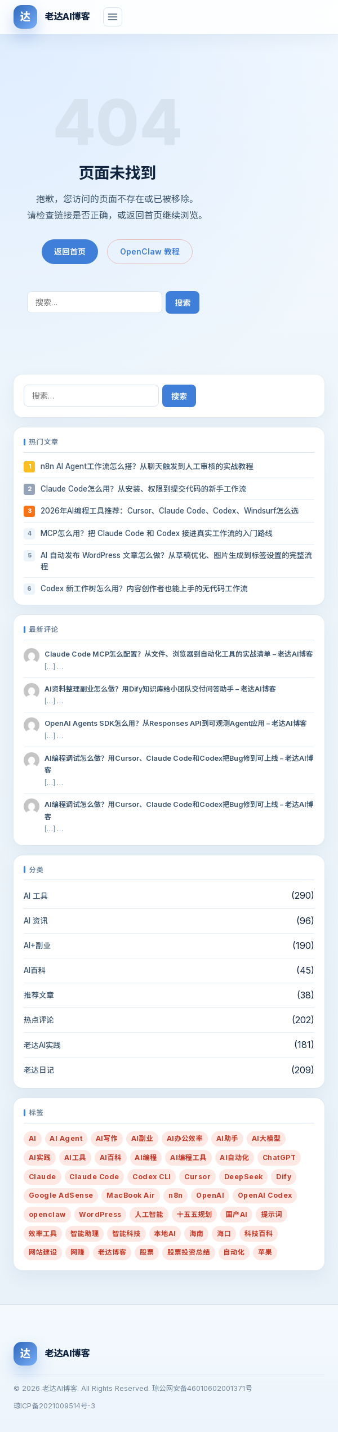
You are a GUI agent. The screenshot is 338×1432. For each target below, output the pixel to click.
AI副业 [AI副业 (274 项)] (142, 1138)
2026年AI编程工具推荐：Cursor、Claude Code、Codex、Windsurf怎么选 (170, 510)
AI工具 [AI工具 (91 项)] (75, 1157)
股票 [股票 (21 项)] (147, 1252)
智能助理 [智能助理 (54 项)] (84, 1233)
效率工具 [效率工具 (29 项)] (43, 1233)
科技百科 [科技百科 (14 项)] (258, 1233)
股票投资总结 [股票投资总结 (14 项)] (188, 1252)
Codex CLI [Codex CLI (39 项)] (151, 1176)
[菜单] (112, 16)
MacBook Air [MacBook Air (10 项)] (130, 1195)
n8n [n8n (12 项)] (175, 1195)
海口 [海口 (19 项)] (224, 1233)
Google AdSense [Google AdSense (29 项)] (61, 1195)
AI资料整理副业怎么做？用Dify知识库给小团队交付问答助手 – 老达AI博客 (160, 689)
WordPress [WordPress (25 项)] (100, 1214)
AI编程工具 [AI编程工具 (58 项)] (188, 1157)
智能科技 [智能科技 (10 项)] (126, 1233)
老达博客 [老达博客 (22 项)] (112, 1252)
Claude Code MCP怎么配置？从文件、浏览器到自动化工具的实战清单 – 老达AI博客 (179, 654)
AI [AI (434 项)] (33, 1138)
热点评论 (39, 1019)
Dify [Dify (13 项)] (283, 1176)
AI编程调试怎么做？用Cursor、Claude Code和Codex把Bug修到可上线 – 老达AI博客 (179, 764)
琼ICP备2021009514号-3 (54, 1406)
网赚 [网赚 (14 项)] (77, 1252)
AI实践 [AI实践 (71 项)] (40, 1157)
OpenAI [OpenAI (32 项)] (210, 1195)
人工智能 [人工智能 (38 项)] (149, 1214)
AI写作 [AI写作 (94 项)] (107, 1138)
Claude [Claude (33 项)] (42, 1176)
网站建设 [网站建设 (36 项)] (43, 1252)
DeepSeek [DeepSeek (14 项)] (243, 1176)
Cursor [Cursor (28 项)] (197, 1176)
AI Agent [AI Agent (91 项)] (66, 1138)
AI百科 (35, 970)
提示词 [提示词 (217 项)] (271, 1214)
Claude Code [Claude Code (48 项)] (94, 1176)
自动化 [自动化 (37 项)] (233, 1252)
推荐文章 (39, 995)
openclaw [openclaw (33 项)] (47, 1214)
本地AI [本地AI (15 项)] (165, 1233)
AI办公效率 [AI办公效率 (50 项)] (185, 1138)
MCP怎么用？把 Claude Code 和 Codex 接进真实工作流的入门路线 (157, 533)
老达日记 (39, 1069)
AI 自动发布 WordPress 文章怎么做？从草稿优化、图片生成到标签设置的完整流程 (176, 561)
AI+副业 (37, 945)
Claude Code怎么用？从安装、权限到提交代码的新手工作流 (143, 488)
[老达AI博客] (52, 17)
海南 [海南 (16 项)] (196, 1233)
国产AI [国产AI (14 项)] (236, 1214)
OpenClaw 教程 (150, 251)
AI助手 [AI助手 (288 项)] (227, 1138)
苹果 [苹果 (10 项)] (265, 1252)
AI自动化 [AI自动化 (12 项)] (234, 1157)
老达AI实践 (42, 1045)
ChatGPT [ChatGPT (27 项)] (279, 1157)
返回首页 (70, 251)
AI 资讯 (36, 920)
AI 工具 (36, 895)
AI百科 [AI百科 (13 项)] (111, 1157)
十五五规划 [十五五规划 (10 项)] (194, 1214)
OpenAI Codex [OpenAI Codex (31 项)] (265, 1195)
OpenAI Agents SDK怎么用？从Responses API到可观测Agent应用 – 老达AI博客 (176, 723)
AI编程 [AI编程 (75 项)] (146, 1157)
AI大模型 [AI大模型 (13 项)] (266, 1138)
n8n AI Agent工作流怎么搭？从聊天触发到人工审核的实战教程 (147, 466)
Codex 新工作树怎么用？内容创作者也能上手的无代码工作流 (144, 588)
